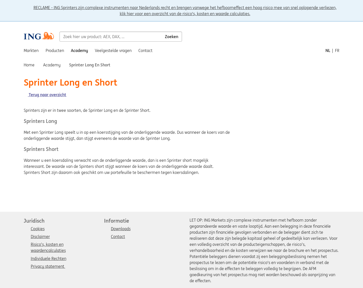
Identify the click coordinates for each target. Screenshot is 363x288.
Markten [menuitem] (31, 50)
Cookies (38, 229)
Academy (51, 64)
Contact (118, 236)
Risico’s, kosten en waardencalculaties (48, 244)
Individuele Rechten (48, 258)
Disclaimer (40, 236)
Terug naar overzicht (45, 94)
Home (29, 64)
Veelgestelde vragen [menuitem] (113, 50)
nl (327, 50)
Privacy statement (48, 266)
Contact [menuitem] (145, 50)
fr (337, 50)
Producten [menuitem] (55, 50)
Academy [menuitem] (79, 50)
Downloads (121, 229)
